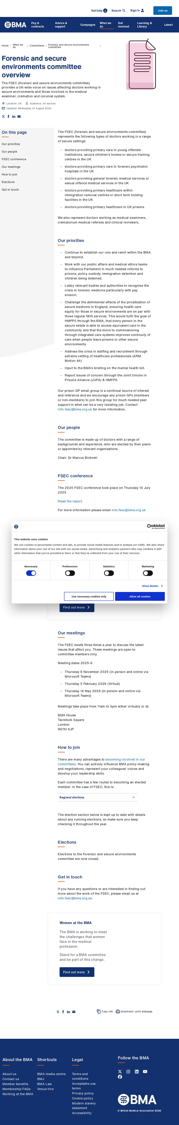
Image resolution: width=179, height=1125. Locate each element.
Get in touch (10, 190)
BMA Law (44, 1084)
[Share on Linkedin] (13, 116)
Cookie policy (82, 1098)
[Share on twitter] (3, 116)
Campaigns (88, 25)
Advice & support (61, 25)
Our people (9, 151)
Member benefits (15, 1084)
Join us (163, 10)
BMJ (40, 1079)
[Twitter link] (120, 1073)
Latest (168, 25)
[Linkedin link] (137, 1073)
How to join (9, 174)
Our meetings (11, 167)
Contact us (10, 1079)
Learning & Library (144, 25)
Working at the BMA (17, 1094)
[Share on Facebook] (8, 116)
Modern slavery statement (84, 1105)
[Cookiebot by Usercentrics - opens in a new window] (150, 526)
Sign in (137, 10)
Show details (150, 585)
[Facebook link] (120, 1078)
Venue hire (45, 1089)
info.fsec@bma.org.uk (75, 409)
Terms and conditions (80, 1076)
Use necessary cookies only (89, 596)
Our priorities (11, 144)
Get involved (123, 25)
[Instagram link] (128, 1073)
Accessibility (82, 1113)
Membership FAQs (16, 1089)
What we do (105, 25)
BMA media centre (51, 1074)
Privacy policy (83, 1093)
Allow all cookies (139, 596)
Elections (8, 182)
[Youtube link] (145, 1073)
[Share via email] (19, 116)
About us (9, 1074)
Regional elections (98, 797)
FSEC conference (14, 159)
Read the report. (70, 501)
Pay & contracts (37, 25)
